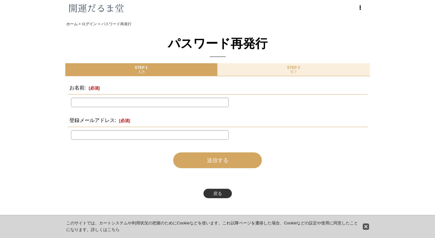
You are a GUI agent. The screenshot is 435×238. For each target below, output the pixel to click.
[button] (360, 8)
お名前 (77, 87)
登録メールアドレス (92, 120)
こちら (113, 229)
